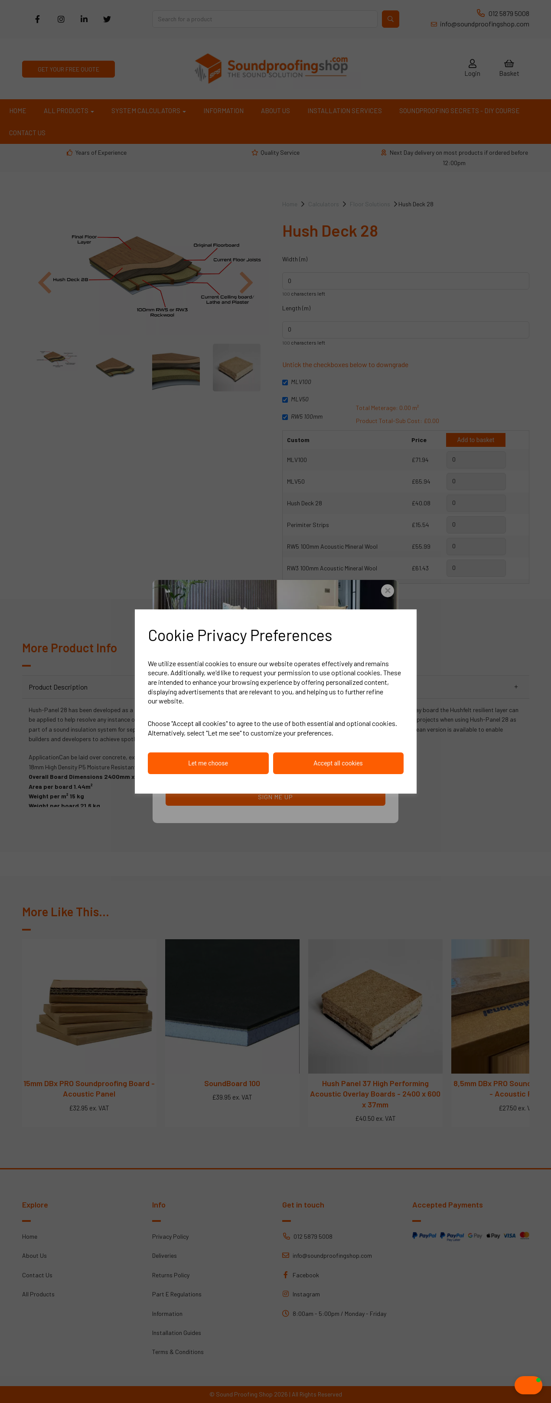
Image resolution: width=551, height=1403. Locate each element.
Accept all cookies (337, 763)
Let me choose (208, 763)
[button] (511, 1385)
